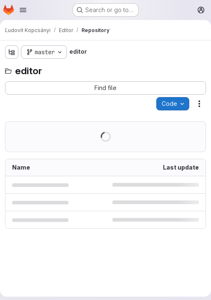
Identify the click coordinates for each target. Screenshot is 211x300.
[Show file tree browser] (11, 52)
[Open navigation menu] (23, 10)
